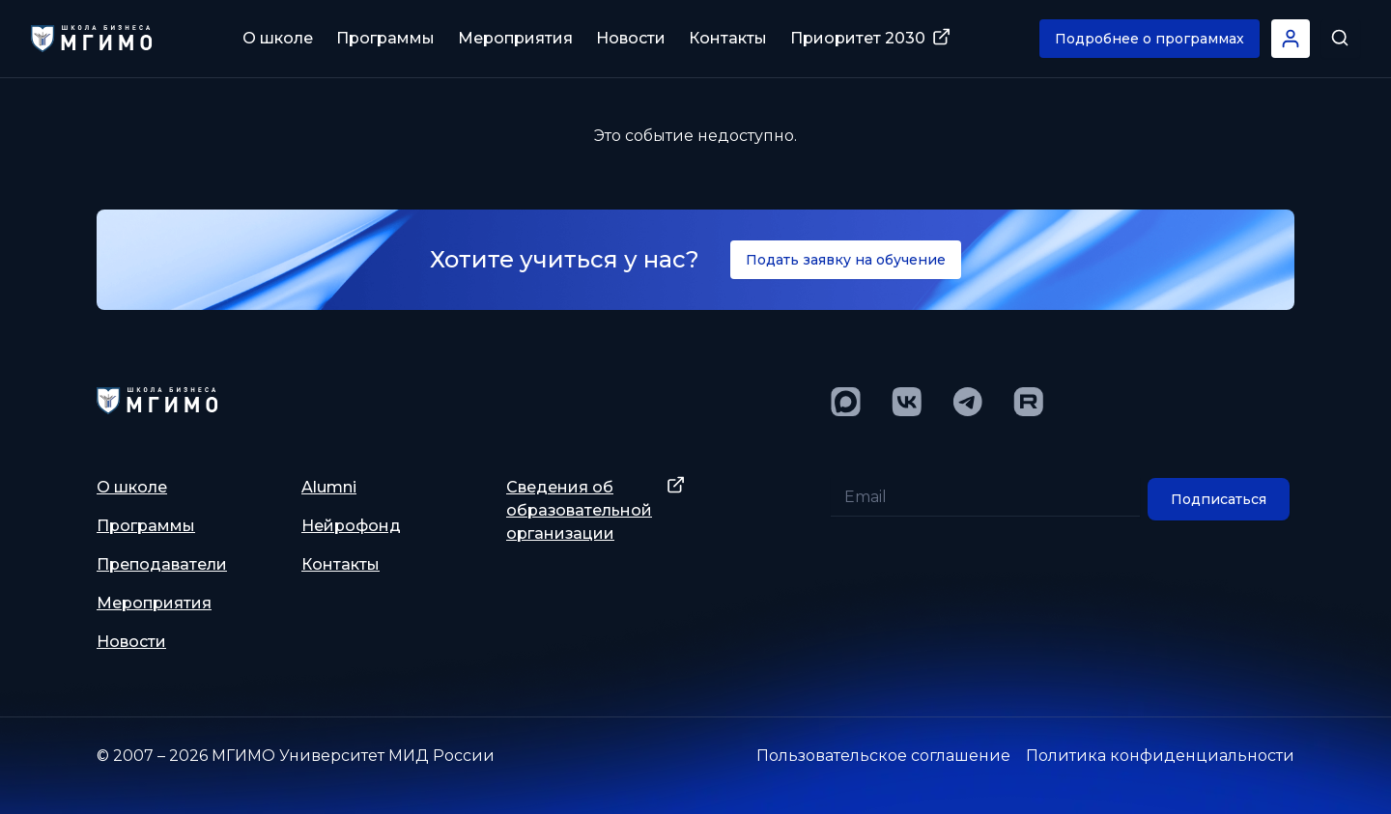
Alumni (328, 487)
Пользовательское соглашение (883, 755)
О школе (277, 38)
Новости (631, 38)
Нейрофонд (351, 526)
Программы (385, 38)
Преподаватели (162, 564)
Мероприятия (515, 38)
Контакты (728, 38)
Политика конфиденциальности (1160, 755)
